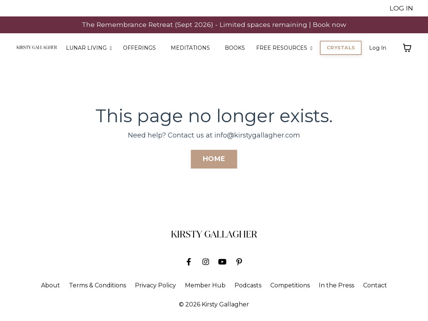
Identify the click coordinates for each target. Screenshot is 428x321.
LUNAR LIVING (89, 48)
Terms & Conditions (97, 285)
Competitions (290, 285)
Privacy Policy (155, 285)
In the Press (336, 285)
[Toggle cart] (407, 48)
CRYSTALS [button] (341, 48)
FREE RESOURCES (284, 48)
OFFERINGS (139, 48)
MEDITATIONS (190, 48)
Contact (375, 285)
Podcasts (248, 285)
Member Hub (205, 285)
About (50, 285)
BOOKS (235, 48)
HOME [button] (214, 159)
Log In (377, 48)
